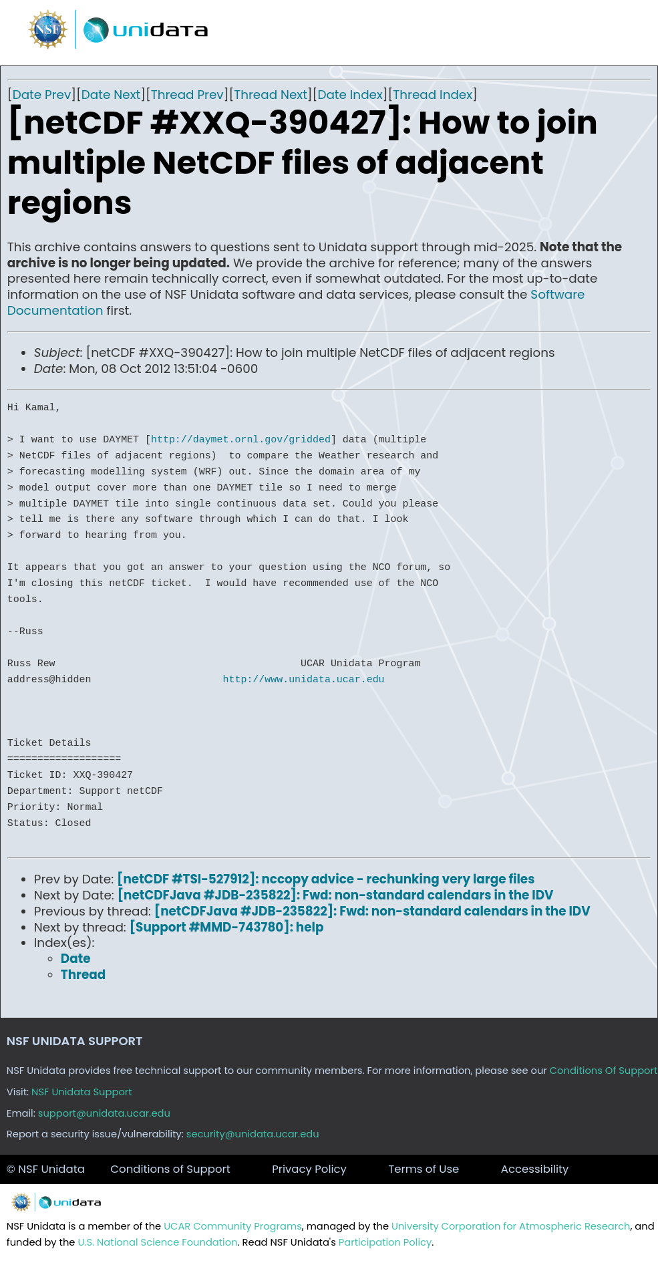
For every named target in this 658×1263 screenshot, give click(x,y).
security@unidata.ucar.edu (252, 1134)
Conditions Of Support (604, 1070)
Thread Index (432, 94)
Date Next (110, 94)
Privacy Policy (309, 1169)
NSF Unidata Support (81, 1092)
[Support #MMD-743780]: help (227, 927)
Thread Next (270, 94)
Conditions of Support (170, 1169)
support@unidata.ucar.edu (104, 1113)
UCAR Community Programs (233, 1226)
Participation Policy (385, 1242)
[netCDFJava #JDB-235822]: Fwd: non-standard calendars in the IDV (336, 895)
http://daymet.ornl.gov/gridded (241, 439)
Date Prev (42, 94)
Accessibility (535, 1169)
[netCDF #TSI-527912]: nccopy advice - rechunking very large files (325, 879)
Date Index (349, 94)
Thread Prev (187, 94)
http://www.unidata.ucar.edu (304, 679)
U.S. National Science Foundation (157, 1242)
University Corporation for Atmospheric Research (511, 1226)
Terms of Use (423, 1169)
